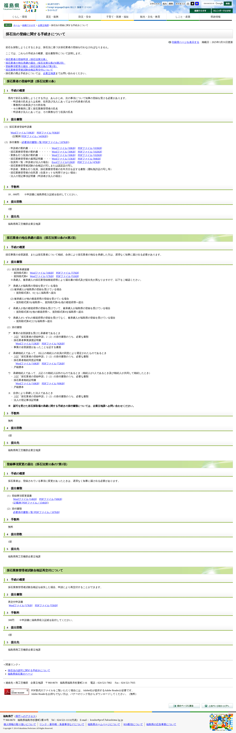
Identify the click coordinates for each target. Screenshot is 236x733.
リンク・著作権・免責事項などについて (61, 724)
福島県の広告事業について (161, 724)
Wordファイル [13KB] (27, 343)
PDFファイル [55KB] (46, 605)
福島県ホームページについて (104, 724)
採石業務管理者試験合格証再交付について (29, 69)
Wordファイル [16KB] (42, 273)
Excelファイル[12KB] (63, 162)
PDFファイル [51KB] (67, 276)
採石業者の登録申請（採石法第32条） (27, 59)
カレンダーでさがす (222, 10)
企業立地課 (43, 25)
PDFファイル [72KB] (53, 363)
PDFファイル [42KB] (53, 343)
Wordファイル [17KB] (42, 276)
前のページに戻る (184, 705)
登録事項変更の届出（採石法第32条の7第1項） (32, 66)
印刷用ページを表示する (185, 42)
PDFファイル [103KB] (90, 148)
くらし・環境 (19, 16)
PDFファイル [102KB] (90, 151)
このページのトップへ (217, 705)
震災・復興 (52, 16)
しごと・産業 (182, 16)
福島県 (11, 6)
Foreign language (69, 7)
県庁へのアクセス (26, 716)
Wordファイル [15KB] (63, 158)
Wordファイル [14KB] (25, 499)
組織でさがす (200, 10)
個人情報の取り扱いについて (20, 724)
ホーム (16, 25)
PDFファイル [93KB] (48, 132)
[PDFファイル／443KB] (34, 136)
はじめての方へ (69, 4)
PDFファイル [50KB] (50, 499)
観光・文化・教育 (150, 16)
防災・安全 (85, 16)
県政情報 (216, 16)
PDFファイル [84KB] (89, 158)
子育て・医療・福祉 (117, 16)
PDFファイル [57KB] (67, 273)
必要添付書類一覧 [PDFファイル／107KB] (45, 142)
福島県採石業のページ (20, 674)
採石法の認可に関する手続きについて (29, 670)
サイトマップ (69, 10)
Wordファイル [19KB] (22, 132)
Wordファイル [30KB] (63, 148)
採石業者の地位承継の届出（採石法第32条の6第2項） (35, 63)
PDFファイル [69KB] (53, 383)
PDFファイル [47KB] (88, 162)
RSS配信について (133, 724)
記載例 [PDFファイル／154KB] (31, 502)
